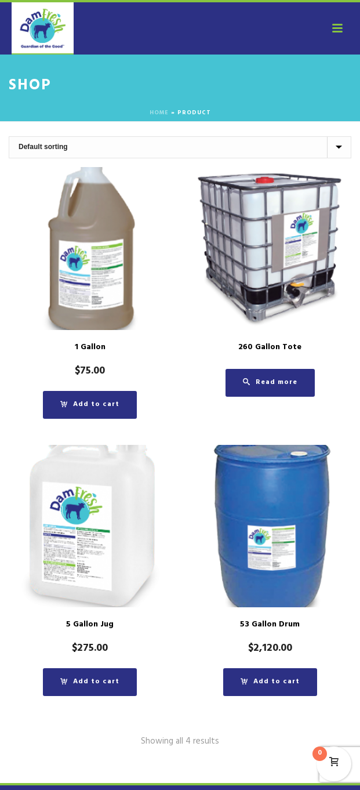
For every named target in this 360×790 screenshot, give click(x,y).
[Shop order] (180, 147)
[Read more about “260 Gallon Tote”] (270, 383)
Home (159, 113)
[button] (90, 405)
